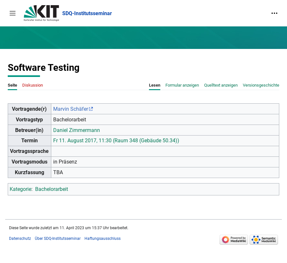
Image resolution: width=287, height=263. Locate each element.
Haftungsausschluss (102, 238)
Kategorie (20, 189)
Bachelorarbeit (51, 189)
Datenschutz (20, 238)
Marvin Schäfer (70, 109)
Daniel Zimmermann (76, 130)
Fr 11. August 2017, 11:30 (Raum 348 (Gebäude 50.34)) (116, 140)
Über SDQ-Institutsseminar (58, 238)
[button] (12, 13)
